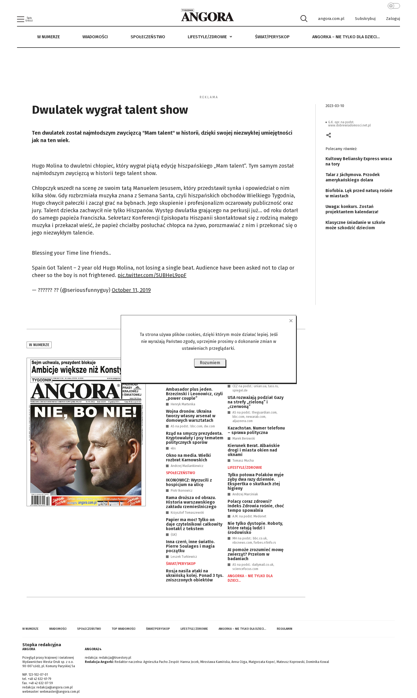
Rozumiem (210, 362)
